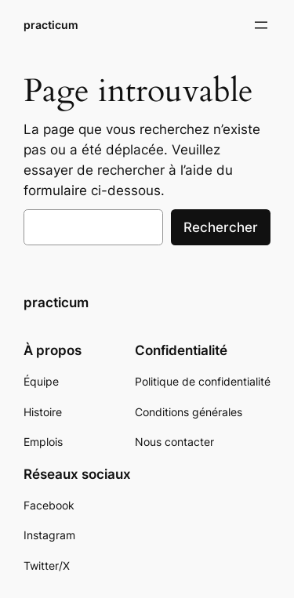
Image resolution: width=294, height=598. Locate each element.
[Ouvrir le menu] (261, 25)
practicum (51, 24)
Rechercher (220, 227)
